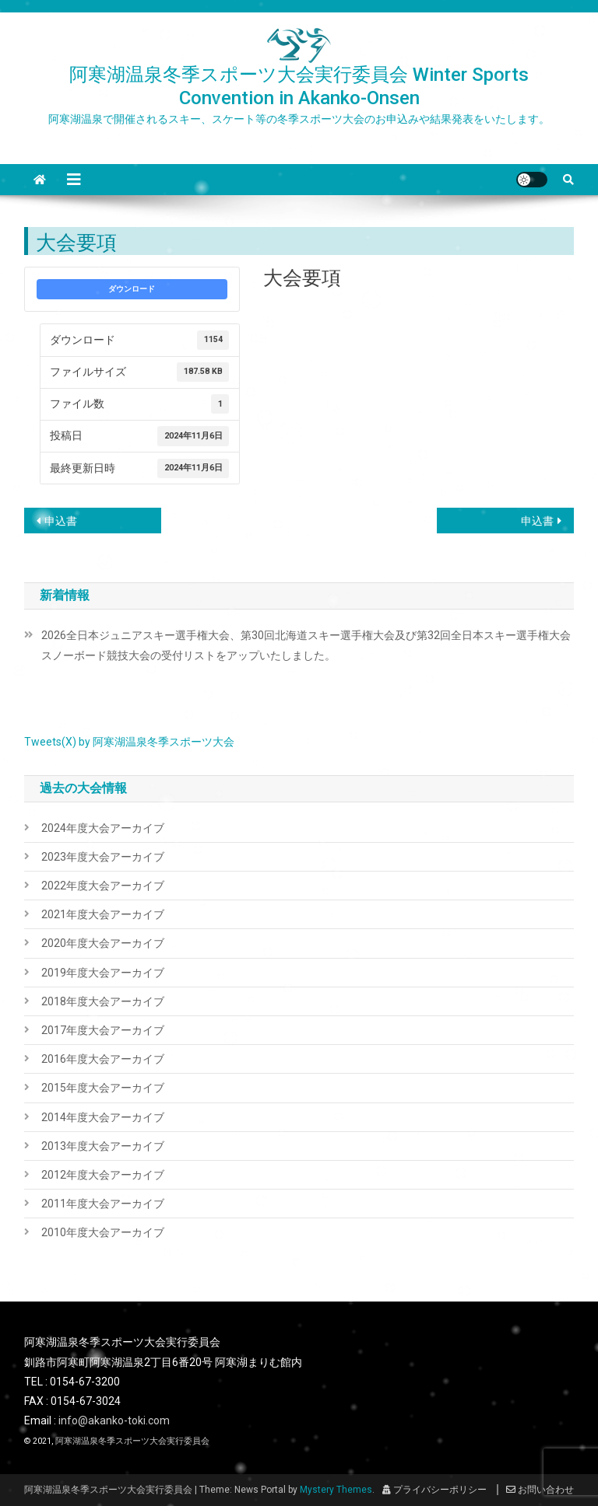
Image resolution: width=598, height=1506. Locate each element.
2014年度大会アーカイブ (102, 1117)
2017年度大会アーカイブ (102, 1030)
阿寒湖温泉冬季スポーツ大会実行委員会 (132, 1441)
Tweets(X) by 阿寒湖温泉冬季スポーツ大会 (129, 742)
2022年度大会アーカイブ (102, 885)
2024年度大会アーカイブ (102, 828)
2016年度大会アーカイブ (102, 1059)
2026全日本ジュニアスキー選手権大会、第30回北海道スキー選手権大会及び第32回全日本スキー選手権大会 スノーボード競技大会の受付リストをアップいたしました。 (308, 645)
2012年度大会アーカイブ (102, 1175)
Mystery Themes (336, 1489)
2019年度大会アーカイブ (102, 972)
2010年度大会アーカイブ (102, 1232)
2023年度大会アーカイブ (102, 857)
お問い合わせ (540, 1489)
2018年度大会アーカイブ (102, 1001)
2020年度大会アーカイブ (102, 943)
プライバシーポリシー (434, 1489)
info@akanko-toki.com (114, 1420)
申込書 (60, 521)
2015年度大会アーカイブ (102, 1087)
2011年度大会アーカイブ (102, 1203)
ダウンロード (131, 289)
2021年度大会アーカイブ (102, 914)
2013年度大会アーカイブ (102, 1146)
